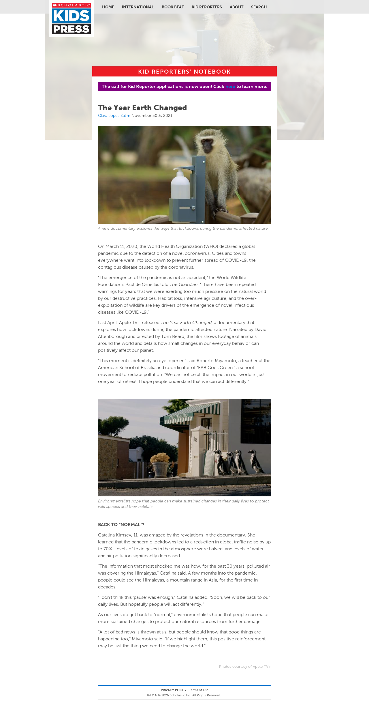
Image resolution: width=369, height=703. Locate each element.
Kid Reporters (207, 7)
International (138, 7)
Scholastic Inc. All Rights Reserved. (196, 695)
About (236, 7)
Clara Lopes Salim (114, 115)
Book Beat (173, 7)
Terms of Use (198, 690)
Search (259, 7)
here (230, 86)
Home (108, 7)
